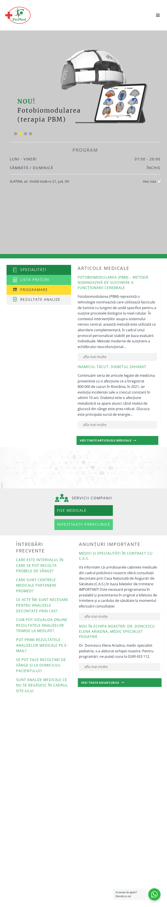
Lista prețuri (34, 279)
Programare (34, 289)
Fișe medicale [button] (72, 510)
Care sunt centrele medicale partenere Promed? (36, 585)
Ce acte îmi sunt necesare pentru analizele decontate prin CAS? (42, 605)
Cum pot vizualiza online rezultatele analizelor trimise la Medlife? (41, 625)
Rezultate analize (40, 299)
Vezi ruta (149, 181)
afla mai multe (94, 356)
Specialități (33, 269)
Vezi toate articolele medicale (114, 441)
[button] (15, 133)
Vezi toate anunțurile (110, 683)
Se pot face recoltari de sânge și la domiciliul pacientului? (41, 665)
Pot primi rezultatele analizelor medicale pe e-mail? (42, 645)
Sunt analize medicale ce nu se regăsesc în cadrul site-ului (42, 685)
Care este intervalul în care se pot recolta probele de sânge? (39, 565)
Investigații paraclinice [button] (83, 524)
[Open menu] (158, 15)
